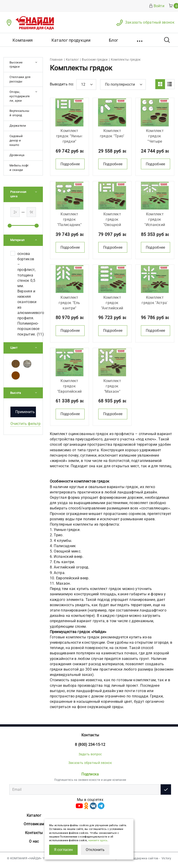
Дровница (17, 155)
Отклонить (95, 849)
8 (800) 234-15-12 (90, 743)
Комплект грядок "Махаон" (112, 384)
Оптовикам (34, 822)
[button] (140, 40)
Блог (113, 40)
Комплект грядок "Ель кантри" (69, 301)
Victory (166, 856)
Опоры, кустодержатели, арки (20, 96)
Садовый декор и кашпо (16, 140)
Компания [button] (23, 40)
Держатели (18, 125)
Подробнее (70, 163)
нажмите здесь (98, 840)
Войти (157, 6)
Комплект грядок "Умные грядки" (69, 135)
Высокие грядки (16, 65)
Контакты (90, 733)
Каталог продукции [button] (70, 40)
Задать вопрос (90, 752)
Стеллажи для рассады (20, 79)
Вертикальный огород (19, 113)
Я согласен (63, 849)
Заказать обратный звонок (150, 22)
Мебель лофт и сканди (19, 168)
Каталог (34, 814)
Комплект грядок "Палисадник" (69, 218)
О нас (34, 840)
